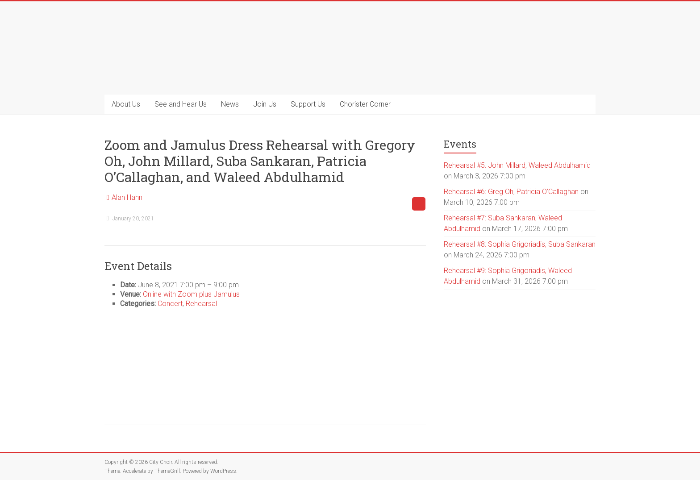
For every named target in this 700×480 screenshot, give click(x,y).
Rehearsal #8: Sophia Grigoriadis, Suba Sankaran (520, 244)
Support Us (308, 104)
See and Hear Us (180, 104)
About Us (126, 104)
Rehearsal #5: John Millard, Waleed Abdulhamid (517, 165)
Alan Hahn (127, 197)
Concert (170, 303)
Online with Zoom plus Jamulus (191, 294)
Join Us (264, 104)
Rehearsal (201, 303)
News (230, 104)
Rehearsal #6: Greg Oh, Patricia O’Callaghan (511, 191)
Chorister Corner (365, 104)
